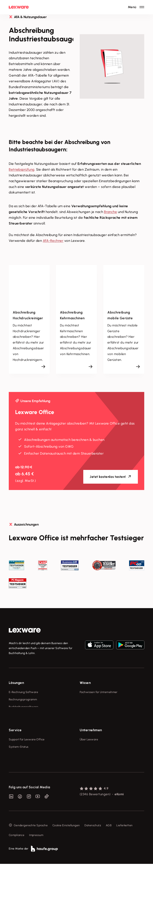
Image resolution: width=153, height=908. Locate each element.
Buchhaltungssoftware (23, 707)
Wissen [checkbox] (85, 683)
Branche (110, 212)
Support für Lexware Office (27, 765)
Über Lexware (89, 765)
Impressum (36, 879)
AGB (109, 869)
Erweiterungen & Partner (25, 736)
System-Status (18, 772)
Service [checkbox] (15, 755)
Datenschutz (92, 869)
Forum (13, 794)
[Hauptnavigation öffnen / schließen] (136, 7)
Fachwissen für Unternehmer (99, 692)
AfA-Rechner (53, 241)
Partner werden (19, 744)
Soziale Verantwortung (95, 779)
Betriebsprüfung (21, 169)
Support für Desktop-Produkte (28, 787)
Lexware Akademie (92, 707)
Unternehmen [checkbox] (91, 755)
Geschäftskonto (19, 721)
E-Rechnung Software (23, 692)
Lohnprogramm (19, 714)
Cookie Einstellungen (66, 869)
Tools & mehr (88, 699)
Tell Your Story (89, 714)
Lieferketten (124, 869)
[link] (25, 630)
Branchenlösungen (21, 729)
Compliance (16, 879)
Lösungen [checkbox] (16, 683)
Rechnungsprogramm (23, 699)
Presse (84, 772)
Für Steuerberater (20, 779)
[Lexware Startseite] (19, 7)
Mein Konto (16, 802)
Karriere (85, 787)
